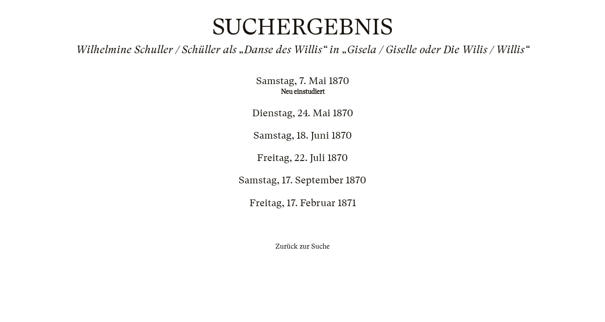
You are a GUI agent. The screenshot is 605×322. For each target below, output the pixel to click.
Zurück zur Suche (302, 246)
